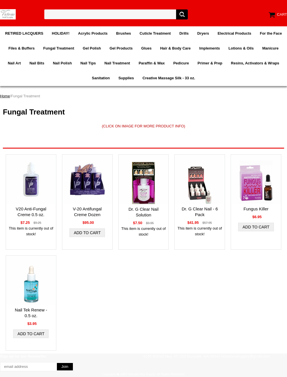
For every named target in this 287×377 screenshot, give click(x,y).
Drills (184, 33)
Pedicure (181, 63)
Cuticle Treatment (155, 33)
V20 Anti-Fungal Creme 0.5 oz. (31, 211)
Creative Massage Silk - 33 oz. (168, 78)
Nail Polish (62, 63)
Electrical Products (234, 33)
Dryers (203, 33)
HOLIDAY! (60, 33)
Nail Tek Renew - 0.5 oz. (31, 312)
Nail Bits (36, 63)
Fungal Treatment (58, 48)
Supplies (126, 78)
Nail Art (14, 63)
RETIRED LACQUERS (24, 33)
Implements (209, 48)
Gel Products (121, 48)
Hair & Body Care (175, 48)
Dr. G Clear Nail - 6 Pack (200, 211)
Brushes (123, 33)
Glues (146, 48)
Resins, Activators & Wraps (255, 63)
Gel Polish (92, 48)
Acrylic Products (92, 33)
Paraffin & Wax (152, 63)
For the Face (271, 33)
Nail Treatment (117, 63)
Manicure (270, 48)
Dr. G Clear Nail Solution (143, 212)
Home (5, 96)
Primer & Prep (210, 63)
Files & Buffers (21, 48)
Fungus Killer (256, 208)
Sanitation (101, 78)
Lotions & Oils (241, 48)
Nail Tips (88, 63)
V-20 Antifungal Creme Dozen (87, 211)
